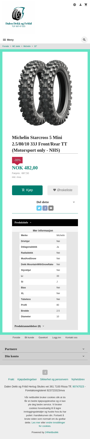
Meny (8, 39)
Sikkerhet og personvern (54, 379)
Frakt (11, 379)
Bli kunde (29, 337)
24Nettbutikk (51, 432)
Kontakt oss (71, 337)
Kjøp (27, 190)
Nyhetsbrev (78, 379)
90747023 (78, 386)
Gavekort (43, 337)
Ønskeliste (62, 190)
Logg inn (56, 337)
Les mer (36, 422)
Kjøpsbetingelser (27, 379)
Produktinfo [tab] (21, 222)
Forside (5, 46)
